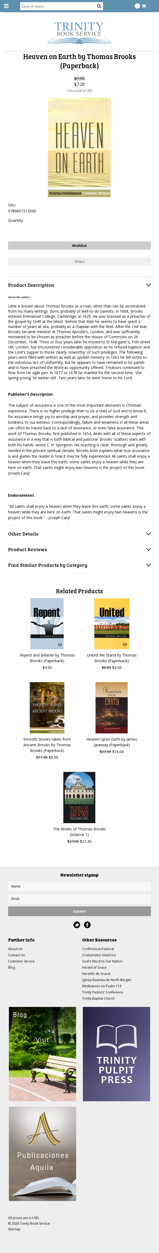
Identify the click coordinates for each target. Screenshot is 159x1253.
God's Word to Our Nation (102, 961)
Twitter (76, 924)
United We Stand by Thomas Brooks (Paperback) (112, 658)
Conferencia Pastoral (98, 949)
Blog (11, 967)
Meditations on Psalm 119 (101, 986)
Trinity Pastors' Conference (102, 992)
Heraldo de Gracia (96, 973)
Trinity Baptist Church (98, 998)
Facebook (87, 924)
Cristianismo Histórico (99, 955)
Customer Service (21, 961)
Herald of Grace (94, 967)
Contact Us (16, 955)
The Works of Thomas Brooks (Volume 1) (79, 831)
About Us (15, 949)
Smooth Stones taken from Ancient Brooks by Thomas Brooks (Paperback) (47, 745)
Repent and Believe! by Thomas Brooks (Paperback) (47, 658)
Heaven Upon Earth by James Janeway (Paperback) (111, 742)
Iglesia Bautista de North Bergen (106, 980)
